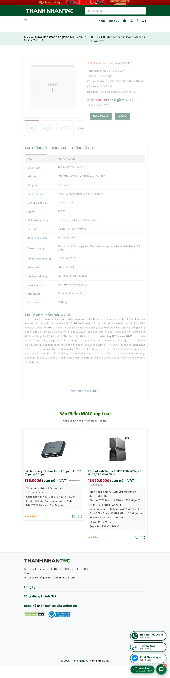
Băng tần (33, 193)
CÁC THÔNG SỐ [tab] (36, 156)
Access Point (125, 36)
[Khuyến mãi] (124, 20)
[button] (122, 124)
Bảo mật (33, 236)
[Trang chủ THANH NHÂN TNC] (49, 11)
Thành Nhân (77, 660)
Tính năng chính (37, 245)
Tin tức (101, 20)
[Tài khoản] (131, 20)
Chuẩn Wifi (34, 175)
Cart (141, 20)
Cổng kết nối (35, 201)
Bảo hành (33, 310)
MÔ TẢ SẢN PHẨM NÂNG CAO (47, 322)
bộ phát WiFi (76, 331)
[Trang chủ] (92, 36)
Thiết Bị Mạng (104, 36)
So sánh (122, 124)
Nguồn (31, 219)
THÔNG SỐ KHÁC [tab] (83, 156)
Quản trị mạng (36, 256)
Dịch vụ (114, 20)
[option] (52, 95)
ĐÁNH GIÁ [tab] (59, 156)
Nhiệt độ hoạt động (39, 266)
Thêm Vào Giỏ (101, 124)
